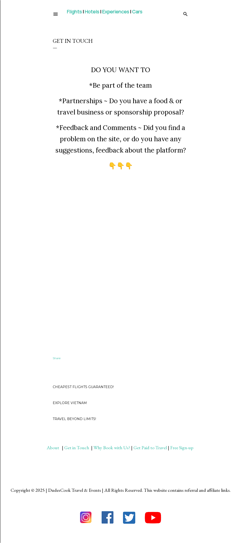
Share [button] (56, 358)
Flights (74, 11)
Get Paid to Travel (150, 448)
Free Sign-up (182, 448)
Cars (137, 11)
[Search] (185, 13)
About (54, 448)
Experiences (115, 11)
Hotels (92, 11)
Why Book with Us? (111, 448)
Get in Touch (77, 448)
